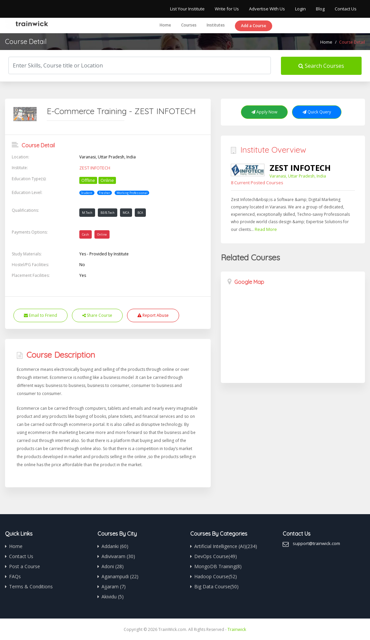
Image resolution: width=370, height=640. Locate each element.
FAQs (15, 576)
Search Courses (321, 65)
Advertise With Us (267, 9)
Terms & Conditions (31, 586)
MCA (126, 212)
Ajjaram (113, 586)
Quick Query (316, 112)
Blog (320, 9)
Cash (85, 234)
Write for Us (227, 9)
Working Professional (132, 192)
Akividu (112, 596)
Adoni (112, 566)
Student (86, 192)
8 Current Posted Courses (255, 182)
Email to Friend (40, 315)
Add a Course (253, 26)
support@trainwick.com (315, 543)
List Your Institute (187, 9)
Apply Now (264, 112)
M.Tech (87, 212)
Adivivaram (118, 556)
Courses (189, 25)
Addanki (114, 546)
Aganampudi (119, 576)
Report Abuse (153, 315)
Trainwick (237, 629)
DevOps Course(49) (215, 556)
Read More (265, 229)
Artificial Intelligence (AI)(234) (225, 546)
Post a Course (24, 566)
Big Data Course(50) (216, 586)
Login (300, 9)
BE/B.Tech (107, 212)
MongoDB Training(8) (218, 566)
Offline (88, 180)
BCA (140, 212)
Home (165, 25)
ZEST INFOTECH (94, 168)
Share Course (97, 315)
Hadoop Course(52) (215, 576)
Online (107, 180)
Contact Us (346, 9)
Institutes (216, 25)
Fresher (104, 192)
